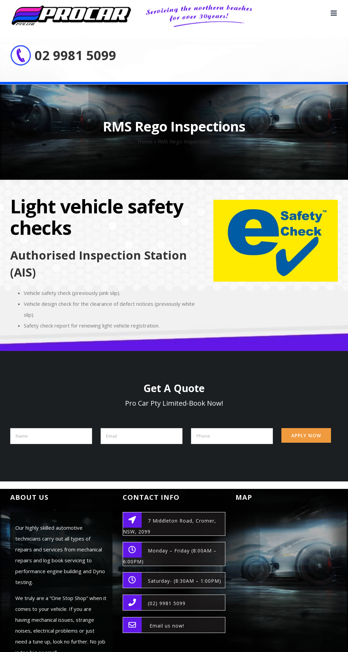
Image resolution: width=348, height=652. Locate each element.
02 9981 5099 (75, 55)
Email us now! (167, 625)
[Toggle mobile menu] (334, 13)
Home (145, 141)
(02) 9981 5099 (167, 603)
